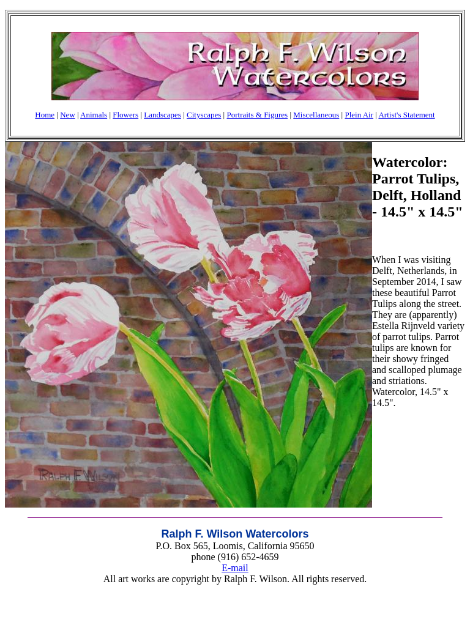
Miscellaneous (316, 114)
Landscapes (162, 114)
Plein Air (359, 114)
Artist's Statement (406, 114)
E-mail (235, 568)
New (67, 114)
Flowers (125, 114)
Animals (93, 114)
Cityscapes (204, 114)
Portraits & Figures (257, 114)
